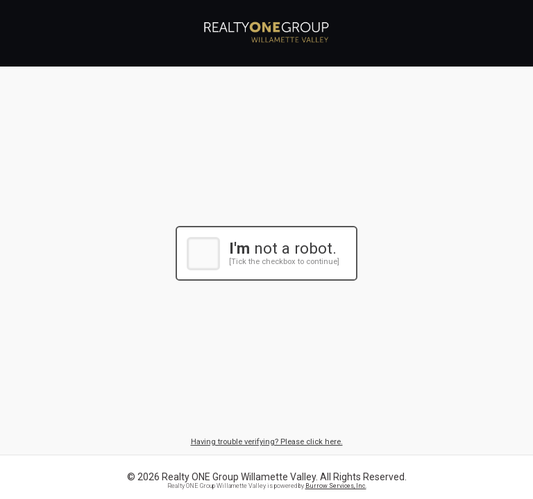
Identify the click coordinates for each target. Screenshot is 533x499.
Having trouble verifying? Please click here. (267, 441)
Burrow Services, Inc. (335, 485)
